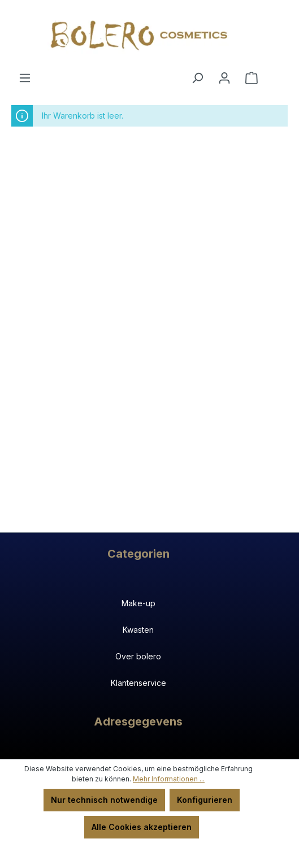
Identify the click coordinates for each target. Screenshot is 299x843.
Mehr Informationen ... (169, 779)
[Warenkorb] (251, 78)
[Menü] (24, 78)
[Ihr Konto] (224, 78)
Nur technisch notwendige (104, 800)
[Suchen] (197, 78)
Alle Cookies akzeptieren (142, 827)
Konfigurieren (204, 800)
